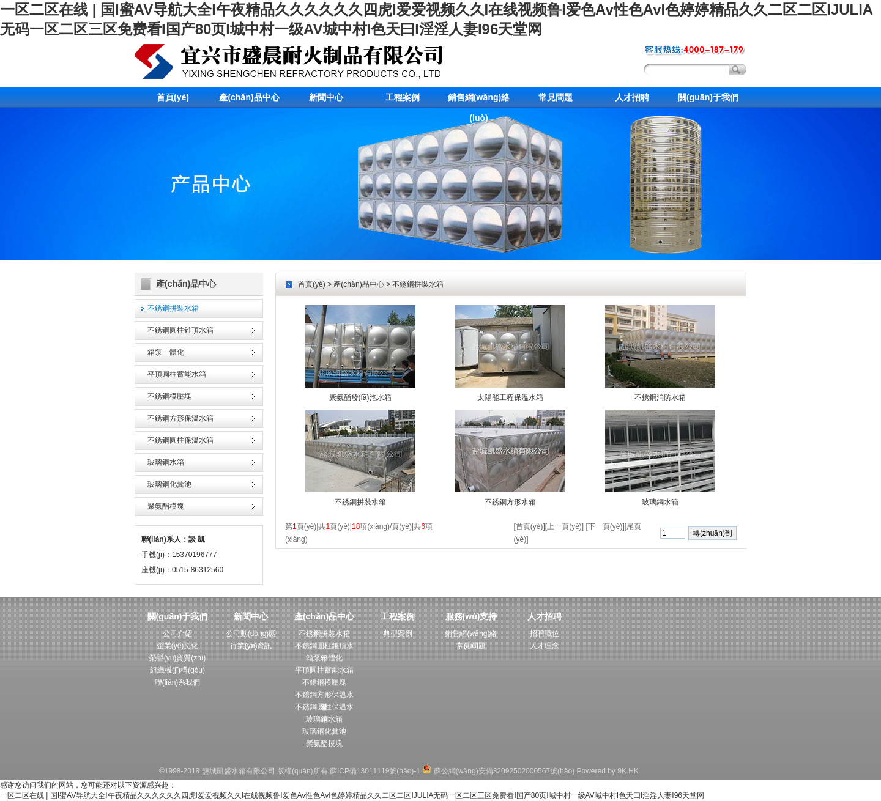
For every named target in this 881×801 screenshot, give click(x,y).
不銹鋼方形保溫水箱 (180, 418)
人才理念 (544, 645)
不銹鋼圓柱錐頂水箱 (180, 330)
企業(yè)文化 (178, 645)
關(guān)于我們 (708, 97)
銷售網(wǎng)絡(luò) (479, 100)
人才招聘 (632, 97)
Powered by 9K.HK (607, 771)
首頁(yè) (173, 97)
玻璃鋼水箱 (165, 462)
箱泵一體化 (165, 352)
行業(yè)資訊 (251, 645)
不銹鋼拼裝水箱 (173, 308)
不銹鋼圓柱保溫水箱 (180, 440)
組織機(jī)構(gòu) (177, 670)
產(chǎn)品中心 (249, 97)
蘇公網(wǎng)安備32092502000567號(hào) (498, 771)
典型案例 (397, 633)
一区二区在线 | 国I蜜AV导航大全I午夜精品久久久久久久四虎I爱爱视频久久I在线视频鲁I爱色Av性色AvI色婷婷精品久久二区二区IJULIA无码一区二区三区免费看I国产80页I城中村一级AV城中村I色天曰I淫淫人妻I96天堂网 (352, 795)
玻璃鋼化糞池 (169, 484)
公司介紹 (177, 633)
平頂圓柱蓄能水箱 (176, 374)
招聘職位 (544, 633)
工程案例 (402, 97)
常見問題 (555, 97)
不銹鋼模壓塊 (169, 396)
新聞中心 (326, 97)
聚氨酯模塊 (165, 506)
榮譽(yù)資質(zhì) (177, 658)
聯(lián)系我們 (178, 682)
